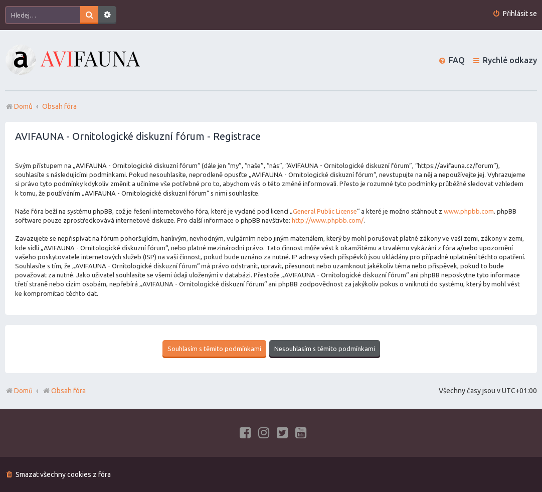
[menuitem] (514, 14)
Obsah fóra (64, 391)
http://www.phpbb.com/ (328, 220)
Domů (23, 391)
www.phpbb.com (469, 211)
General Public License (325, 211)
